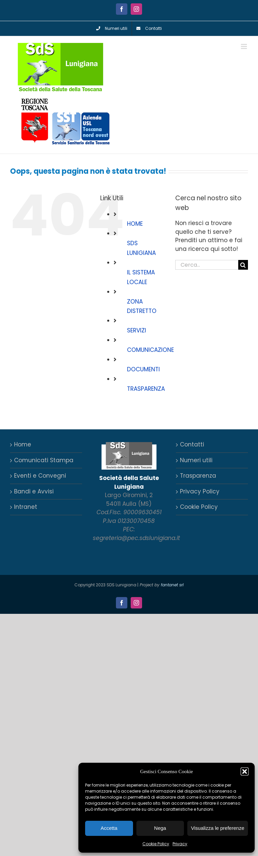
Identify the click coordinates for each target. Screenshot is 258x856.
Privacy (180, 844)
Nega (160, 828)
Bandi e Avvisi (34, 491)
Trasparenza (198, 476)
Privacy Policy (199, 491)
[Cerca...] (206, 265)
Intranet (25, 507)
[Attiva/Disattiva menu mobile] (244, 46)
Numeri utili (196, 460)
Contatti (192, 444)
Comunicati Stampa (43, 460)
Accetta (109, 828)
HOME (135, 224)
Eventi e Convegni (40, 476)
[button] (244, 771)
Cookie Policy (155, 844)
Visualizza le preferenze (217, 828)
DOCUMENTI (143, 369)
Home (22, 444)
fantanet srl (172, 585)
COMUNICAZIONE (150, 350)
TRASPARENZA (146, 389)
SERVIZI (136, 330)
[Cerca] (243, 265)
